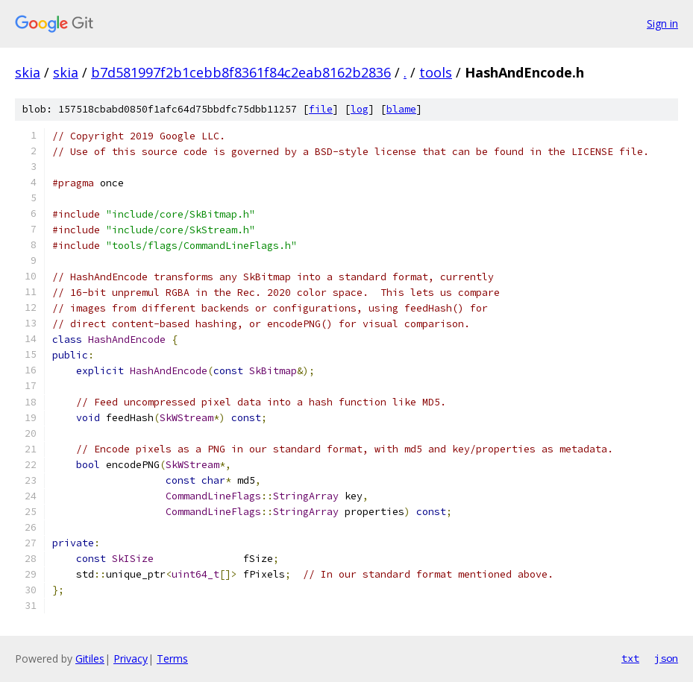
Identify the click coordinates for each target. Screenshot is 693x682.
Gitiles (89, 658)
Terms (172, 658)
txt (630, 658)
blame (401, 109)
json (666, 658)
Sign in (662, 23)
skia (27, 72)
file (321, 109)
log (360, 109)
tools (435, 72)
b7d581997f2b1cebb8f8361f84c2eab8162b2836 (241, 72)
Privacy (130, 658)
